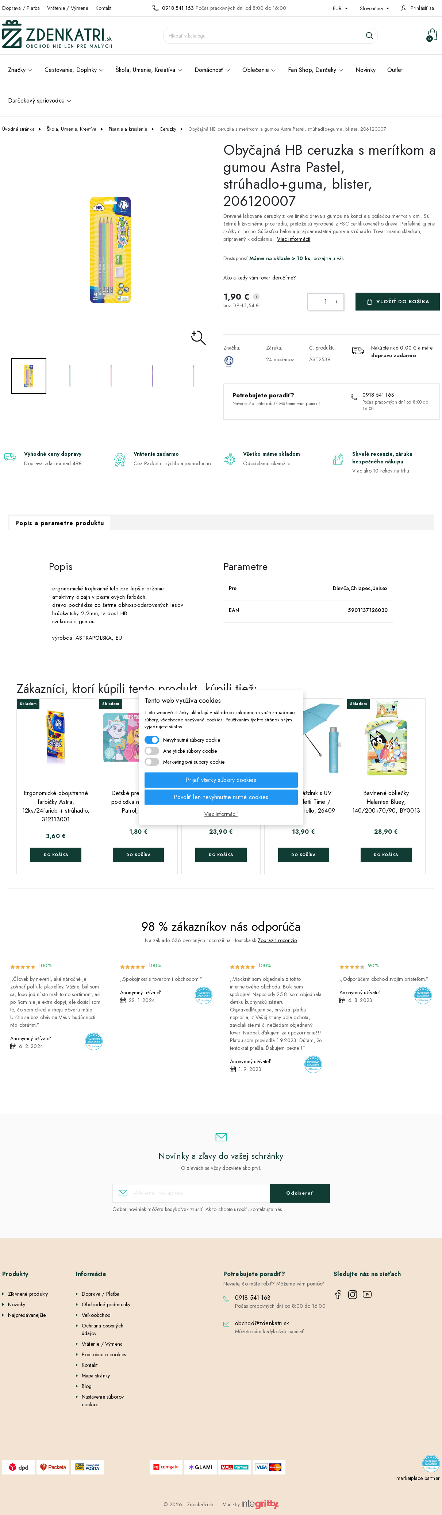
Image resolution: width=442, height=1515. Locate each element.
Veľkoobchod (96, 1315)
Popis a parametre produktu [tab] (59, 523)
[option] (110, 249)
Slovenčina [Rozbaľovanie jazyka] (372, 8)
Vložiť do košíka (403, 301)
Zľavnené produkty (28, 1294)
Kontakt (103, 8)
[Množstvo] (325, 302)
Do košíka (56, 854)
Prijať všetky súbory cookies (221, 779)
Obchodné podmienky (106, 1304)
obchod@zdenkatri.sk (262, 1323)
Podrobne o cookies (104, 1354)
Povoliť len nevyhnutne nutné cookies (221, 797)
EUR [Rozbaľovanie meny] (338, 8)
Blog (87, 1386)
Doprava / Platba (21, 8)
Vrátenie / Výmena (67, 8)
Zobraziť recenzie (277, 940)
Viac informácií (293, 239)
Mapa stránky (96, 1375)
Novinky (16, 1304)
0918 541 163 (178, 8)
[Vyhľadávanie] (270, 36)
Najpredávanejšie (27, 1315)
